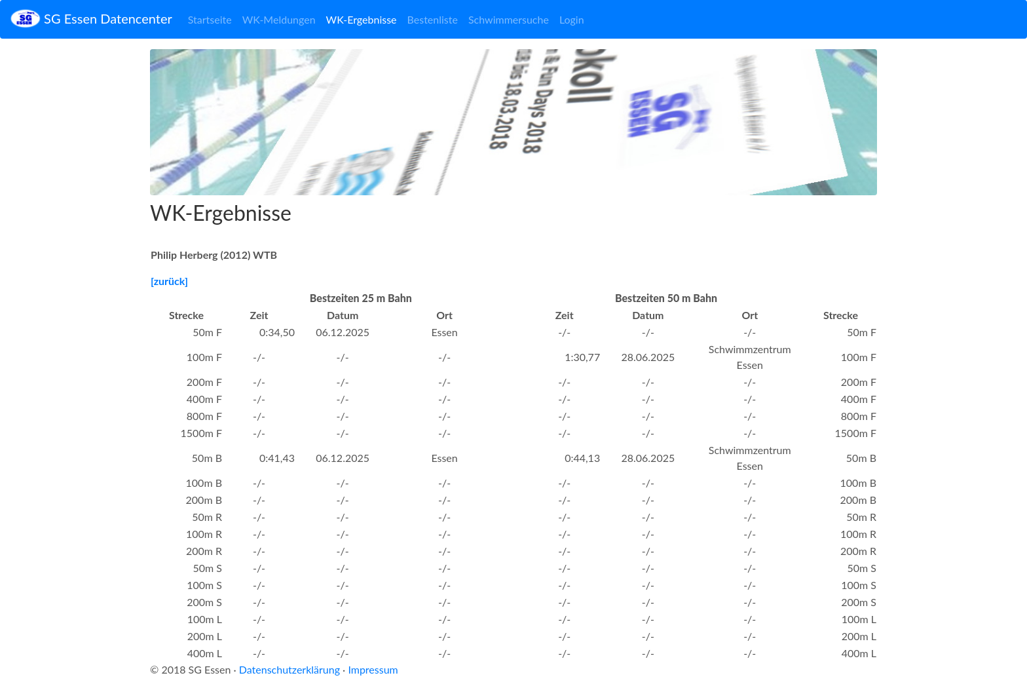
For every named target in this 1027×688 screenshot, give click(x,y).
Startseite (210, 19)
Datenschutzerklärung (289, 669)
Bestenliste (432, 19)
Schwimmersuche (508, 19)
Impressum (373, 669)
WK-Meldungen (279, 19)
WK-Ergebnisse (361, 19)
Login (571, 19)
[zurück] (169, 281)
